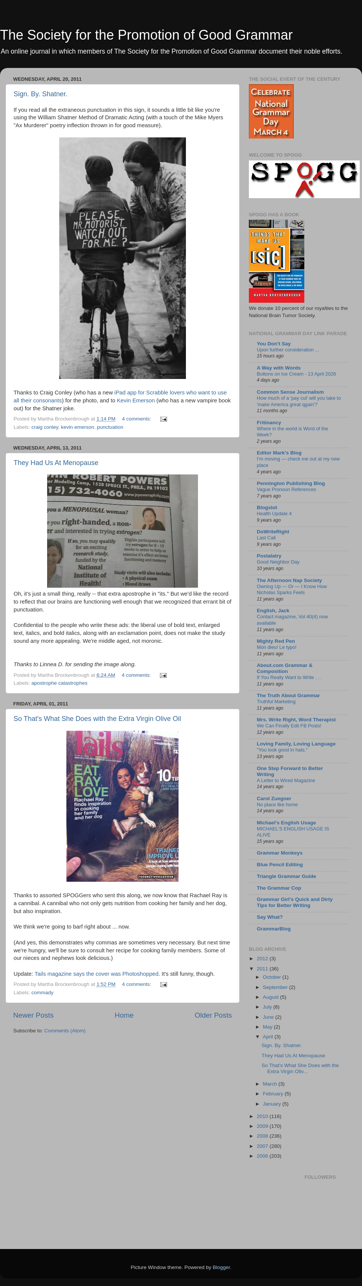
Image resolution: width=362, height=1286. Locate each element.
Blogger (221, 1267)
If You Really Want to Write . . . (289, 677)
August (271, 997)
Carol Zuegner (274, 798)
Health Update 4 (274, 513)
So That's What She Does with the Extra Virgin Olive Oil (97, 718)
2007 (263, 1146)
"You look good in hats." (282, 750)
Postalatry (269, 556)
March (270, 1084)
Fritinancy (269, 422)
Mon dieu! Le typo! (276, 647)
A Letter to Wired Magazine (286, 780)
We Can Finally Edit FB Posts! (289, 725)
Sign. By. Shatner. (40, 94)
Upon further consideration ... (288, 350)
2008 (263, 1136)
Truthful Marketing (276, 701)
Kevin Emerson (136, 400)
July (268, 1007)
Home (124, 1015)
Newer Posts (33, 1015)
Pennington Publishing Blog (291, 483)
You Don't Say (274, 344)
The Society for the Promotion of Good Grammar (146, 35)
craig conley (44, 427)
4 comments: (137, 419)
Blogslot (267, 507)
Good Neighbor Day (278, 562)
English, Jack (273, 610)
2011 (263, 969)
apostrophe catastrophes (59, 683)
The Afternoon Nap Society (289, 580)
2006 (263, 1156)
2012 (263, 958)
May (268, 1027)
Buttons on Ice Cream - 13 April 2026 (296, 374)
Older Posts (213, 1015)
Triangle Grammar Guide (286, 876)
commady (42, 992)
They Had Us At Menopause (56, 463)
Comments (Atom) (65, 1030)
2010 (263, 1116)
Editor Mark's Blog (279, 453)
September (276, 987)
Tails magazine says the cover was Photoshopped (96, 974)
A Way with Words (279, 368)
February (274, 1094)
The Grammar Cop (279, 888)
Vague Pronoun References (286, 489)
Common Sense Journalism (290, 392)
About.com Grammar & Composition (285, 668)
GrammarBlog (274, 929)
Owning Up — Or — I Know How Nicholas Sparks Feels (292, 590)
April (269, 1037)
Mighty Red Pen (276, 641)
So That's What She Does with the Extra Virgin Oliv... (300, 1068)
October (272, 977)
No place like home (277, 804)
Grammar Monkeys (280, 853)
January (272, 1104)
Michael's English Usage (286, 823)
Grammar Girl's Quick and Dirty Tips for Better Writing (295, 902)
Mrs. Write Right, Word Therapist (296, 719)
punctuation (110, 427)
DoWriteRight (273, 531)
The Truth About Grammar (288, 695)
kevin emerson (77, 427)
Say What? (270, 917)
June (269, 1017)
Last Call (266, 538)
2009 (263, 1126)
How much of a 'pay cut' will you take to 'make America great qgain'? (299, 401)
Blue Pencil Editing (280, 864)
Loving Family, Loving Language (296, 744)
